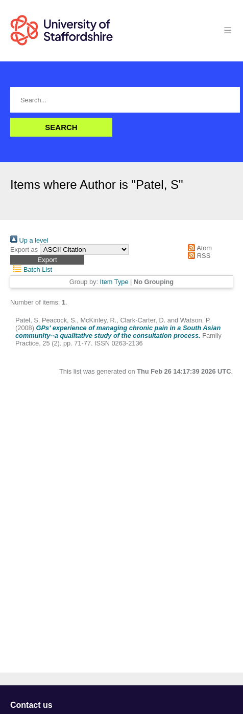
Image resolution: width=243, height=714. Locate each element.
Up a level (29, 240)
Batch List (31, 269)
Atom (198, 248)
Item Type (114, 282)
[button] (47, 260)
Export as (24, 249)
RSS (197, 255)
